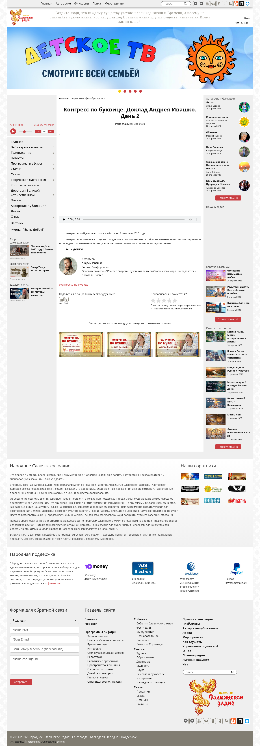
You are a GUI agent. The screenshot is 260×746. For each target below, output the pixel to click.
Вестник (17, 223)
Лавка (97, 3)
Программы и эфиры (26, 163)
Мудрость (148, 665)
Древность (149, 661)
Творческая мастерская (28, 180)
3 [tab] (130, 91)
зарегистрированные (189, 305)
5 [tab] (140, 91)
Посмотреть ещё (228, 198)
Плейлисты (202, 623)
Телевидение (21, 152)
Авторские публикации (72, 3)
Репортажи (122, 123)
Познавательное (153, 636)
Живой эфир (16, 125)
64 (45, 131)
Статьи (16, 169)
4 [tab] (135, 91)
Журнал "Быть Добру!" (27, 229)
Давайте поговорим (100, 673)
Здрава (146, 653)
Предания (148, 691)
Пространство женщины (103, 665)
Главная (46, 3)
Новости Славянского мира (105, 640)
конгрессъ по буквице (74, 284)
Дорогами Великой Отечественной (25, 193)
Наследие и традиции (156, 682)
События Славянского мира (160, 623)
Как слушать (203, 641)
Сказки (146, 695)
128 (38, 131)
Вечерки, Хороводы (155, 644)
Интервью (94, 648)
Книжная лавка (97, 677)
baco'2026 (17, 739)
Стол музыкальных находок (105, 652)
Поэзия (16, 200)
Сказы (15, 174)
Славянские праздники (102, 661)
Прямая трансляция (208, 619)
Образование (151, 657)
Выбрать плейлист (44, 125)
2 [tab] (125, 91)
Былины (147, 704)
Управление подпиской (211, 646)
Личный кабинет (206, 659)
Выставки (148, 640)
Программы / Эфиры (100, 631)
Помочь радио (215, 207)
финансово (54, 583)
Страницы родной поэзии (104, 681)
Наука (146, 670)
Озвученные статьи (100, 669)
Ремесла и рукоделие (156, 674)
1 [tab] (119, 91)
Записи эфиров (97, 636)
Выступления (151, 631)
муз (51, 131)
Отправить (21, 682)
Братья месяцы (97, 644)
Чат (237, 22)
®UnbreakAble (48, 739)
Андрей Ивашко (92, 263)
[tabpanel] (130, 58)
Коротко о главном (25, 185)
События (146, 619)
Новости (17, 158)
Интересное (150, 678)
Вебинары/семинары (27, 147)
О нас (15, 216)
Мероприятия (115, 3)
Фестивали (149, 627)
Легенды (147, 699)
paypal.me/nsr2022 (236, 582)
